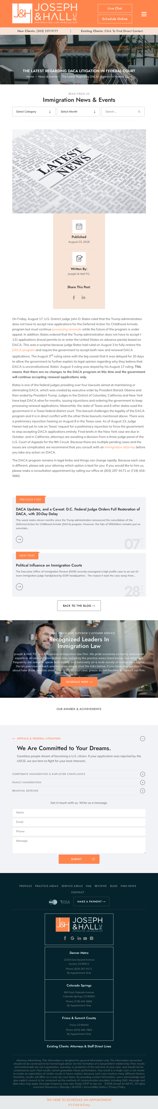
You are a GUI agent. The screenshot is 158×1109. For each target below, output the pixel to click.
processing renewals (67, 329)
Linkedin (79, 938)
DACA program (23, 350)
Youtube (85, 938)
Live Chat (115, 8)
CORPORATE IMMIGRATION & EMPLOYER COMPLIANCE (48, 774)
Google (72, 938)
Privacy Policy (117, 1087)
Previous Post (31, 499)
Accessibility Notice (95, 1087)
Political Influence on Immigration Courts (49, 565)
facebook (75, 297)
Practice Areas (46, 886)
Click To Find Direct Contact (112, 31)
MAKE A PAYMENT (89, 901)
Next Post (27, 555)
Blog (114, 886)
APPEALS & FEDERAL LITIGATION (39, 738)
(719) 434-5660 (83, 1001)
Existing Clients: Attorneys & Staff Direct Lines (79, 1046)
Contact (77, 892)
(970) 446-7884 (83, 1029)
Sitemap (64, 1087)
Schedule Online (115, 19)
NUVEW (77, 1087)
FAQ (88, 886)
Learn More (19, 539)
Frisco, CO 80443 (79, 1024)
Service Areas (72, 886)
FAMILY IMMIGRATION (26, 782)
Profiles (25, 886)
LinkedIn (83, 297)
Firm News (128, 886)
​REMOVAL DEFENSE (25, 791)
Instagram (92, 938)
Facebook (66, 938)
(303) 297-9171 (47, 31)
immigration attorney (120, 447)
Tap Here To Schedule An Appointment (79, 1102)
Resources (51, 1087)
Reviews (101, 886)
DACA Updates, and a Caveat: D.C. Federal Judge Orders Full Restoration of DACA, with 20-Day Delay (78, 511)
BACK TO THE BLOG (77, 606)
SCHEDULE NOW (77, 682)
